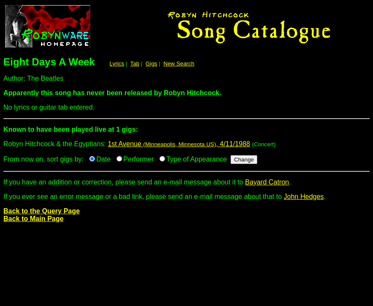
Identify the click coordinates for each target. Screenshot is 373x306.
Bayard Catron (267, 182)
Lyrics (117, 63)
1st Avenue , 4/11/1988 (179, 143)
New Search (178, 63)
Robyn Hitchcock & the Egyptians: (186, 132)
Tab (135, 63)
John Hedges (304, 196)
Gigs (151, 63)
